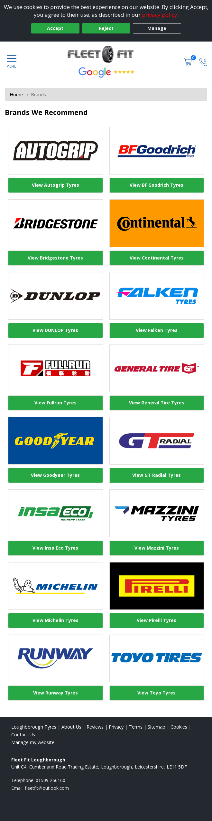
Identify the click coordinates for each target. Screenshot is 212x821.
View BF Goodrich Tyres (156, 185)
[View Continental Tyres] (156, 223)
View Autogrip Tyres (55, 185)
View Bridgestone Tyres (55, 258)
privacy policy (159, 14)
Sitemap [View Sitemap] (156, 727)
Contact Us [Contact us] (23, 734)
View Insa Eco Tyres (55, 548)
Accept (55, 28)
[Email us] (47, 788)
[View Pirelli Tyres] (156, 586)
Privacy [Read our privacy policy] (116, 727)
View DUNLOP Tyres (55, 330)
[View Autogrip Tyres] (55, 151)
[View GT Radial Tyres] (156, 441)
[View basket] (188, 61)
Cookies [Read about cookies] (179, 727)
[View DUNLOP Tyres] (55, 296)
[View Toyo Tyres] (156, 658)
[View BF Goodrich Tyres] (156, 151)
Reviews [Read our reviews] (95, 727)
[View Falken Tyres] (156, 296)
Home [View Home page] (16, 94)
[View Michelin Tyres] (55, 586)
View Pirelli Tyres (156, 620)
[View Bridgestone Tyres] (55, 223)
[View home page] (106, 54)
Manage (156, 28)
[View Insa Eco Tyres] (55, 513)
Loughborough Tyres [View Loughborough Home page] (33, 727)
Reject (106, 28)
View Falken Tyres (157, 330)
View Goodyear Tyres (55, 475)
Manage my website (32, 742)
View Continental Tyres (157, 258)
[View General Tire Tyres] (156, 368)
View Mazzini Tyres (156, 548)
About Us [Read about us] (71, 727)
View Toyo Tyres (156, 693)
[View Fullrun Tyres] (55, 368)
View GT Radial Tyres (156, 475)
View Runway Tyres (55, 693)
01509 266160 (50, 780)
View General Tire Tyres (156, 403)
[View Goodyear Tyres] (55, 441)
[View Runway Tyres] (55, 658)
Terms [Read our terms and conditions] (136, 727)
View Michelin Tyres (55, 620)
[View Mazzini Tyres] (156, 513)
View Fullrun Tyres (55, 403)
